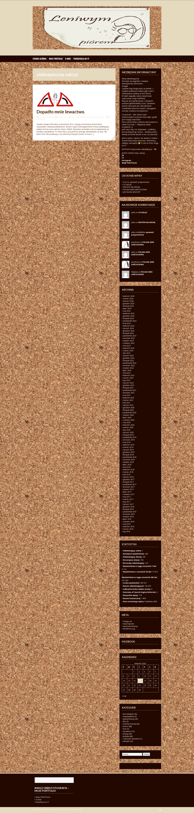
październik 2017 (129, 484)
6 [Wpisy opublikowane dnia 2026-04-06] (123, 676)
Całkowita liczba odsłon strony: (137, 589)
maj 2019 (127, 442)
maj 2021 (127, 395)
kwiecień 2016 (128, 526)
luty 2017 (126, 502)
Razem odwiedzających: (134, 586)
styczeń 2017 (128, 504)
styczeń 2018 (128, 477)
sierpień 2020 (128, 415)
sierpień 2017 (128, 489)
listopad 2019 (128, 435)
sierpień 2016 (128, 516)
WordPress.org (129, 629)
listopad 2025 (128, 306)
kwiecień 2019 (128, 445)
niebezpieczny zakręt (87, 117)
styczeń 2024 (128, 328)
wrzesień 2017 (129, 487)
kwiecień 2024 (128, 326)
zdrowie (126, 741)
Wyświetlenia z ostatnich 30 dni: (137, 572)
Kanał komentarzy (130, 626)
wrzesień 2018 (129, 459)
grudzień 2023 (128, 331)
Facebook (42, 780)
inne (124, 729)
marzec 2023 (128, 350)
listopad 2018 (128, 454)
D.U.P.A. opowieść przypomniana (136, 182)
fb (155, 149)
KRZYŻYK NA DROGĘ (131, 187)
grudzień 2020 (128, 407)
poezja (125, 734)
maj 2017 (127, 497)
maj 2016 (127, 524)
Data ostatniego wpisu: (134, 601)
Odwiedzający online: (132, 550)
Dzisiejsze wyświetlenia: (134, 554)
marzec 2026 (128, 298)
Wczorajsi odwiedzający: (134, 563)
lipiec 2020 (127, 417)
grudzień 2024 (128, 316)
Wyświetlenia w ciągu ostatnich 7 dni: (140, 566)
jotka (133, 252)
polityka (101, 117)
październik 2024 (129, 321)
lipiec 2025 (127, 308)
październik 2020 (129, 412)
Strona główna (39, 58)
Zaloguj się (127, 621)
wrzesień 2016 (129, 514)
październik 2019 (129, 437)
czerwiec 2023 (128, 343)
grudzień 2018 (128, 452)
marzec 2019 (128, 447)
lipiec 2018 (127, 464)
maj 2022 (127, 373)
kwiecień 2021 (128, 397)
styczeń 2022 (128, 383)
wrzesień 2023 (129, 338)
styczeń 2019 (128, 450)
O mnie (68, 58)
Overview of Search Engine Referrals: (140, 592)
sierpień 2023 (128, 340)
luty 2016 (126, 531)
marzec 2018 (128, 472)
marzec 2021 (128, 400)
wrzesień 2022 (129, 365)
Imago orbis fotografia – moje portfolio (52, 789)
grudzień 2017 (128, 479)
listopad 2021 (128, 388)
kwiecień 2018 (128, 469)
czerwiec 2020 (128, 420)
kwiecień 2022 (128, 375)
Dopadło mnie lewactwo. (60, 111)
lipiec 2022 (127, 370)
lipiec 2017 (127, 492)
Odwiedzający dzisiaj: (132, 557)
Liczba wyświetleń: (131, 583)
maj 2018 (127, 467)
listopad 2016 (128, 509)
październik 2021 (129, 390)
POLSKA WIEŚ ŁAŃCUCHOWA (135, 189)
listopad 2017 (128, 482)
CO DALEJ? (127, 184)
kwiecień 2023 (128, 348)
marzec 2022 (128, 378)
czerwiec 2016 (128, 521)
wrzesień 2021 (129, 393)
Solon (68, 809)
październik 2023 (129, 336)
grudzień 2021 (128, 385)
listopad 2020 (128, 410)
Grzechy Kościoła (130, 724)
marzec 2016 (128, 529)
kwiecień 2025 (128, 313)
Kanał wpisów (128, 624)
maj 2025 (127, 311)
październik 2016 (129, 511)
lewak (78, 117)
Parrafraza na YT (81, 58)
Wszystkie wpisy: (131, 595)
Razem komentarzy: (132, 598)
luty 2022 (126, 380)
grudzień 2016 (128, 506)
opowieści (127, 731)
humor (72, 117)
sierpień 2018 (128, 462)
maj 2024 (127, 323)
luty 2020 (126, 430)
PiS (97, 117)
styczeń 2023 (128, 355)
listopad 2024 (128, 318)
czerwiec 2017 (128, 494)
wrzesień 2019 (129, 440)
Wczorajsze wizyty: (132, 560)
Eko (124, 721)
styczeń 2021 (128, 405)
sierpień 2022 (128, 368)
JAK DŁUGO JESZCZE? (131, 192)
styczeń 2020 (128, 432)
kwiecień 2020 (128, 425)
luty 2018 (126, 474)
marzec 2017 (128, 499)
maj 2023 (127, 345)
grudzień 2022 (128, 358)
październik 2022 (129, 363)
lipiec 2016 (127, 519)
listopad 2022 (128, 360)
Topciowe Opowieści (131, 739)
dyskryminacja (128, 719)
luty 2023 (126, 353)
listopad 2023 (128, 333)
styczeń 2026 (128, 301)
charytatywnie (128, 716)
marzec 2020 (128, 427)
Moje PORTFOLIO (56, 58)
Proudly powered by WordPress (45, 809)
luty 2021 (126, 402)
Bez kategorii (61, 117)
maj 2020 (127, 422)
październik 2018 (129, 457)
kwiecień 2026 (128, 296)
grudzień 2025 (128, 303)
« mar (124, 696)
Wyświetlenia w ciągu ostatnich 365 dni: (140, 577)
